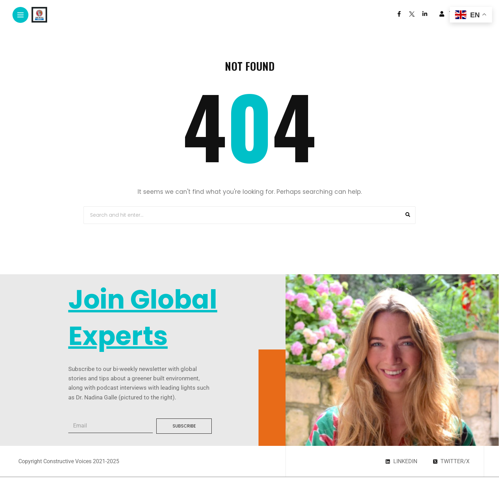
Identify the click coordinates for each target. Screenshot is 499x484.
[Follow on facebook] (399, 14)
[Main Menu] (20, 15)
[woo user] (441, 14)
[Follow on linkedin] (424, 14)
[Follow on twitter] (411, 14)
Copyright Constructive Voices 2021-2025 (68, 461)
